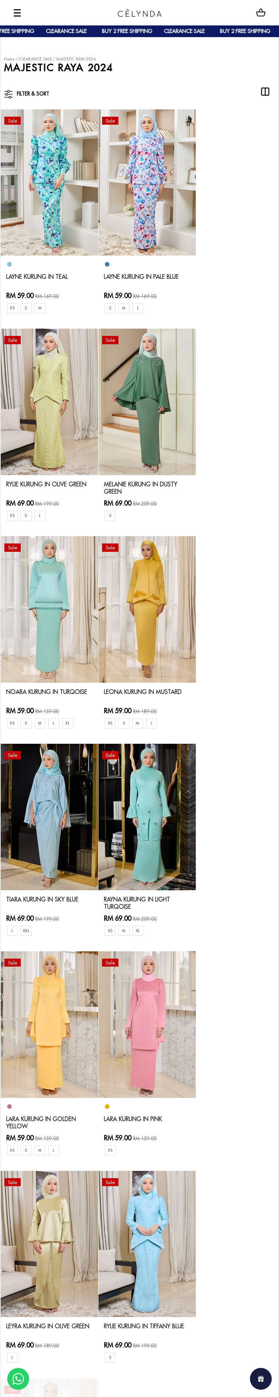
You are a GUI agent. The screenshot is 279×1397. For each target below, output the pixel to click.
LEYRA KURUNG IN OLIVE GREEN (135, 888)
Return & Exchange (119, 1204)
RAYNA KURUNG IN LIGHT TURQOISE (136, 674)
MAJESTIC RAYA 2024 (76, 59)
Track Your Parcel (117, 1216)
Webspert (199, 1384)
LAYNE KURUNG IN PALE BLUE (133, 272)
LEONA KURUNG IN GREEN (46, 1098)
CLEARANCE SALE (35, 59)
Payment (66, 1210)
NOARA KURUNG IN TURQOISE (128, 473)
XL (163, 501)
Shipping (66, 1222)
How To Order (73, 1198)
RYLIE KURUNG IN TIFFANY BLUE (229, 888)
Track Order (70, 1234)
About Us (32, 1198)
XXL (27, 703)
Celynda (115, 1384)
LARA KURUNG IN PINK (39, 896)
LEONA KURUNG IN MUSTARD (220, 473)
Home (9, 59)
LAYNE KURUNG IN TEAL (41, 268)
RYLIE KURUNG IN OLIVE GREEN (226, 260)
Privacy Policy (113, 1239)
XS (12, 300)
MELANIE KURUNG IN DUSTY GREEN (37, 473)
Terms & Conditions (119, 1228)
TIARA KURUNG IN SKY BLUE (39, 674)
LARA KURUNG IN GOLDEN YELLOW (231, 686)
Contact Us (110, 1192)
